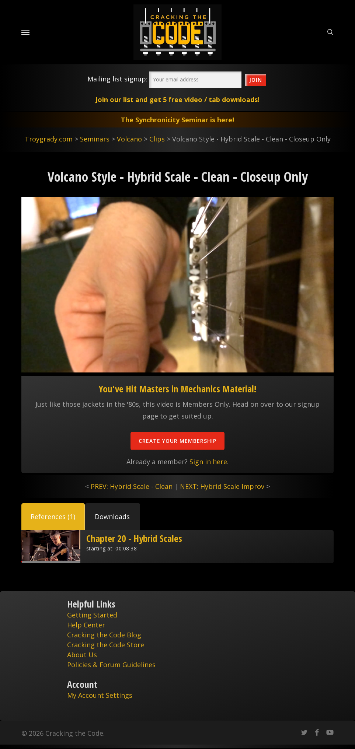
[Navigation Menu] (25, 32)
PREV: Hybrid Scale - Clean (132, 486)
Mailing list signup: (117, 78)
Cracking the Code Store (105, 644)
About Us (82, 654)
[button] (53, 516)
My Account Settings (99, 695)
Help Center (86, 624)
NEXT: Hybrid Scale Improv (222, 486)
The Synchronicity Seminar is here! (177, 119)
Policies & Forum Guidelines (111, 664)
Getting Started (92, 614)
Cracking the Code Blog (104, 634)
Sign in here (208, 461)
